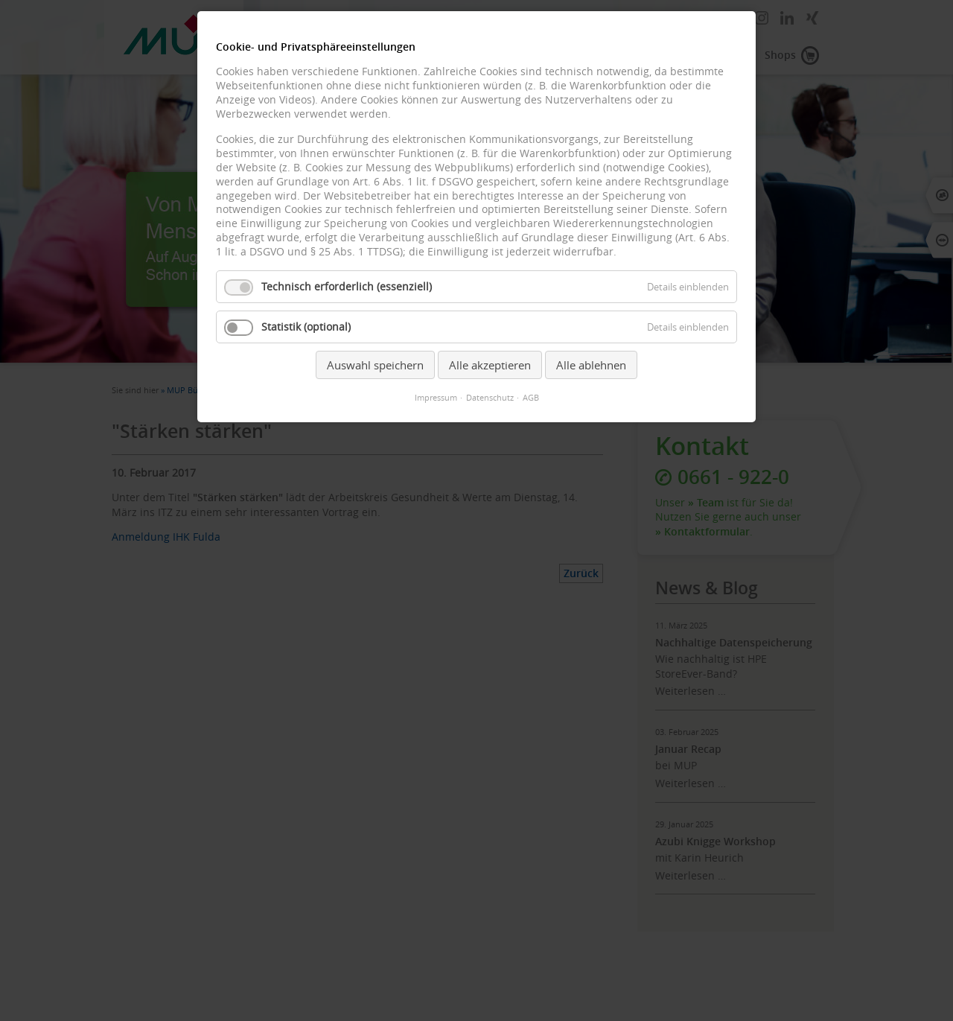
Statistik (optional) (306, 327)
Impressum (436, 397)
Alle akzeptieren (490, 364)
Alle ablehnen (591, 364)
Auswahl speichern (375, 364)
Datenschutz (490, 397)
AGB (531, 397)
